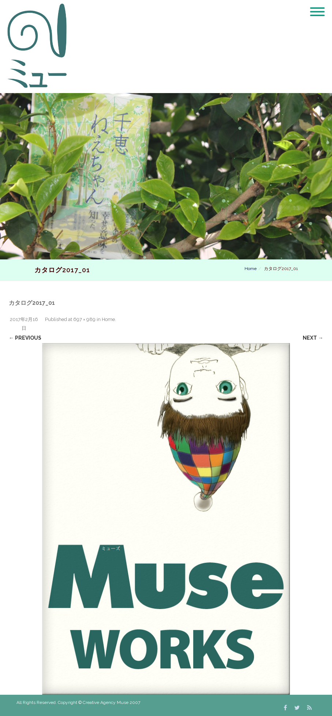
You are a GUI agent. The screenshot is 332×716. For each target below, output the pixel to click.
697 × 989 (84, 319)
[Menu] (317, 7)
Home (251, 268)
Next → (313, 338)
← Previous (25, 338)
